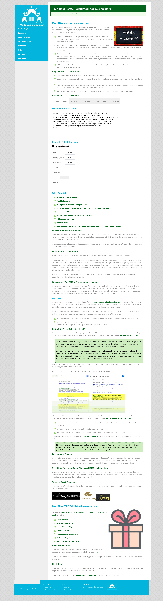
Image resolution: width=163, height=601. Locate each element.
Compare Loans (24, 37)
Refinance (22, 46)
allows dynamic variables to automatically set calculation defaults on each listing (89, 226)
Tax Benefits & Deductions (67, 534)
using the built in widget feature (107, 302)
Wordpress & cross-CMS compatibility (72, 205)
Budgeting (22, 33)
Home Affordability (64, 527)
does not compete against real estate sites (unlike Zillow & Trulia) (83, 208)
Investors (21, 54)
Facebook (67, 590)
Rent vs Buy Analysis (65, 523)
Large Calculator (101, 101)
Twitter (67, 587)
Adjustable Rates (24, 41)
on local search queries (129, 335)
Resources (22, 58)
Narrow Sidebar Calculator (81, 101)
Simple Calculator (61, 101)
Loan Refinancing (63, 520)
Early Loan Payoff (63, 538)
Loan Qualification (64, 530)
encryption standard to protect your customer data (77, 215)
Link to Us (115, 101)
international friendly (65, 212)
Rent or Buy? (23, 29)
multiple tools (62, 223)
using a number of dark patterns (118, 418)
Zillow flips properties (90, 436)
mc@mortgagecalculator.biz (85, 575)
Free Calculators (51, 590)
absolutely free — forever (67, 197)
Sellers (20, 50)
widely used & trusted (65, 219)
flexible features (63, 201)
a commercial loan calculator (68, 541)
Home (55, 14)
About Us (48, 587)
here (96, 552)
